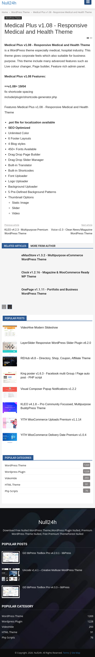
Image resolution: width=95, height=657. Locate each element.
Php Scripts (11, 491)
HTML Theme (12, 484)
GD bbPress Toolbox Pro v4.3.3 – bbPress (45, 587)
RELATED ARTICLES (15, 246)
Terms (66, 652)
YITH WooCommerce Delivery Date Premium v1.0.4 (53, 434)
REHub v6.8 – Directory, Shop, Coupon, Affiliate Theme (56, 358)
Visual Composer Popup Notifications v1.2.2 (48, 388)
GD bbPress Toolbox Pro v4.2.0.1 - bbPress (46, 553)
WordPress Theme (13, 18)
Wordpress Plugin (15, 471)
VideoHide (11, 478)
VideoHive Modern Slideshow (39, 327)
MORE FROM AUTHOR (43, 246)
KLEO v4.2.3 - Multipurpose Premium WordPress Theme (26, 231)
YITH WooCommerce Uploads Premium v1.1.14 (51, 419)
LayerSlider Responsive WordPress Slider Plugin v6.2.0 (56, 342)
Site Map (75, 652)
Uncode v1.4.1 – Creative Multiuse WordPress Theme (52, 570)
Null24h (47, 522)
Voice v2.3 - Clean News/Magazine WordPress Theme (71, 231)
